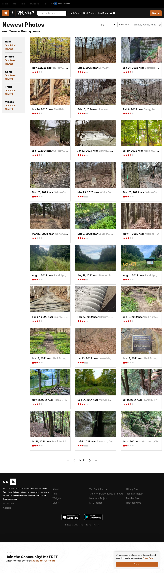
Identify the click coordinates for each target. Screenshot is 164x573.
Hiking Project (133, 489)
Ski (45, 4)
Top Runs (103, 13)
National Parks (133, 502)
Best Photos (89, 13)
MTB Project (95, 502)
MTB (15, 4)
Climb (5, 4)
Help (54, 493)
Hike (23, 4)
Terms (88, 525)
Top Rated (10, 45)
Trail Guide (75, 13)
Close (137, 564)
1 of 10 (82, 460)
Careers (7, 507)
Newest (9, 48)
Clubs (55, 502)
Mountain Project (98, 498)
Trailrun (34, 4)
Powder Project (134, 498)
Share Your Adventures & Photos (106, 493)
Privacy (96, 525)
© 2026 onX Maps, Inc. (74, 525)
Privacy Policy (148, 558)
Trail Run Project (134, 493)
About (55, 489)
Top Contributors (98, 489)
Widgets (56, 498)
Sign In (156, 13)
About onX (8, 503)
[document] (137, 560)
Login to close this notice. (43, 561)
